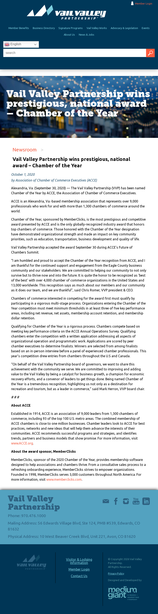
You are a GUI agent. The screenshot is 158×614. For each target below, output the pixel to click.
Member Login (143, 3)
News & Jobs (86, 34)
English (13, 44)
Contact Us (79, 576)
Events (146, 28)
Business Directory (44, 28)
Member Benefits (18, 28)
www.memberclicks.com (64, 479)
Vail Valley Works (97, 28)
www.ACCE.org (22, 443)
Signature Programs (70, 28)
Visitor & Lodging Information (79, 561)
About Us (69, 34)
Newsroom (25, 149)
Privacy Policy (116, 573)
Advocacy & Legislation (124, 28)
